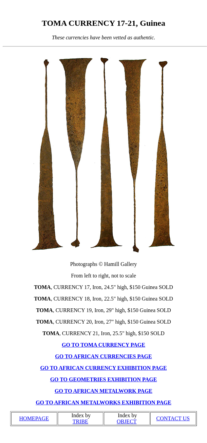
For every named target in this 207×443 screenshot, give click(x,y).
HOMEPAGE (34, 418)
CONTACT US (173, 418)
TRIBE (80, 421)
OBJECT (127, 421)
